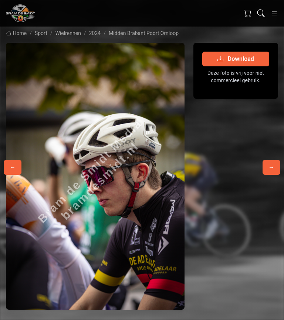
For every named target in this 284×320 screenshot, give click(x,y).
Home (16, 33)
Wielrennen (68, 33)
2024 (95, 33)
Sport (41, 33)
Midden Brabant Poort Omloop (144, 33)
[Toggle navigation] (274, 13)
